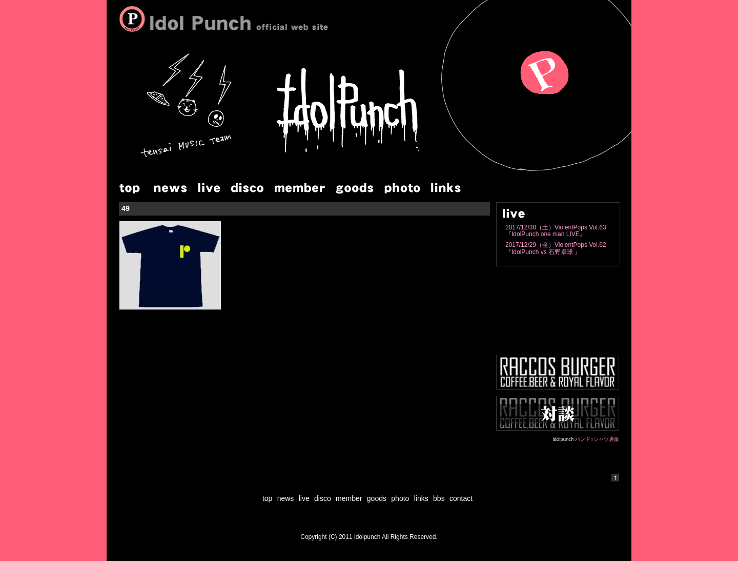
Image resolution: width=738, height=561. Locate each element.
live (304, 498)
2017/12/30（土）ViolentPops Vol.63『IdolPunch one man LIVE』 (555, 231)
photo (400, 498)
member (349, 498)
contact (461, 498)
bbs (439, 498)
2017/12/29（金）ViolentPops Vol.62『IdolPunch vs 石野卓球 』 (555, 248)
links (421, 498)
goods (376, 498)
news (285, 498)
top (267, 498)
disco (322, 498)
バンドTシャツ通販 (597, 439)
